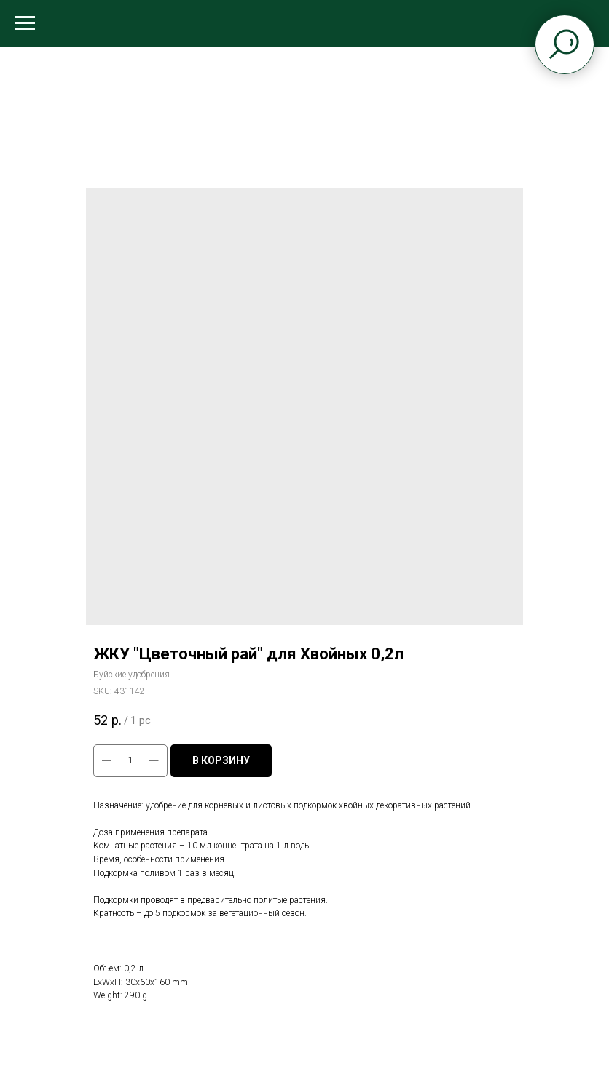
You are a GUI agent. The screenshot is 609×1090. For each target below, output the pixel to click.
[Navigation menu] (25, 23)
